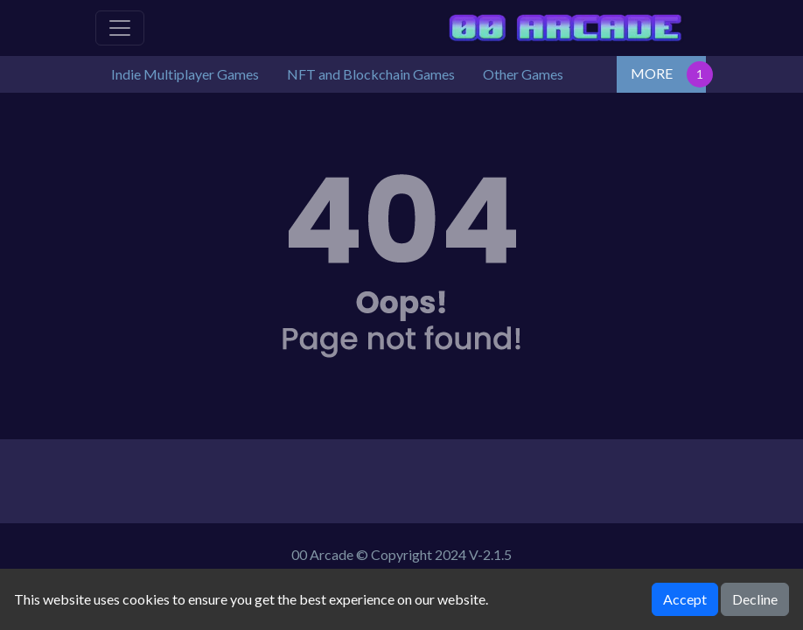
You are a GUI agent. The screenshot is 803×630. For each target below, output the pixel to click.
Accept (685, 599)
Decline (755, 599)
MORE (652, 73)
